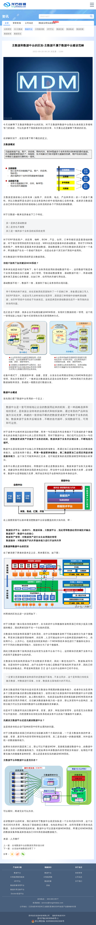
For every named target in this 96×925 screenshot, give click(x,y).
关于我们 (78, 881)
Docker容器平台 (17, 894)
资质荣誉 (78, 873)
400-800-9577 (53, 899)
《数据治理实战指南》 (47, 23)
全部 (7, 23)
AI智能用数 (48, 877)
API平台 (50, 29)
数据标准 (7, 34)
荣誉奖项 (17, 23)
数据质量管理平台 (17, 885)
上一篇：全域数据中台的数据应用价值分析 (23, 845)
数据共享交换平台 (17, 889)
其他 (48, 885)
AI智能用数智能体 (17, 877)
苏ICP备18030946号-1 (47, 918)
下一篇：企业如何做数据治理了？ (19, 848)
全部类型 (7, 29)
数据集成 (70, 29)
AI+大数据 (18, 29)
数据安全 (17, 34)
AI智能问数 (39, 29)
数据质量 (80, 29)
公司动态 (29, 23)
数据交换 (60, 29)
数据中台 (28, 29)
